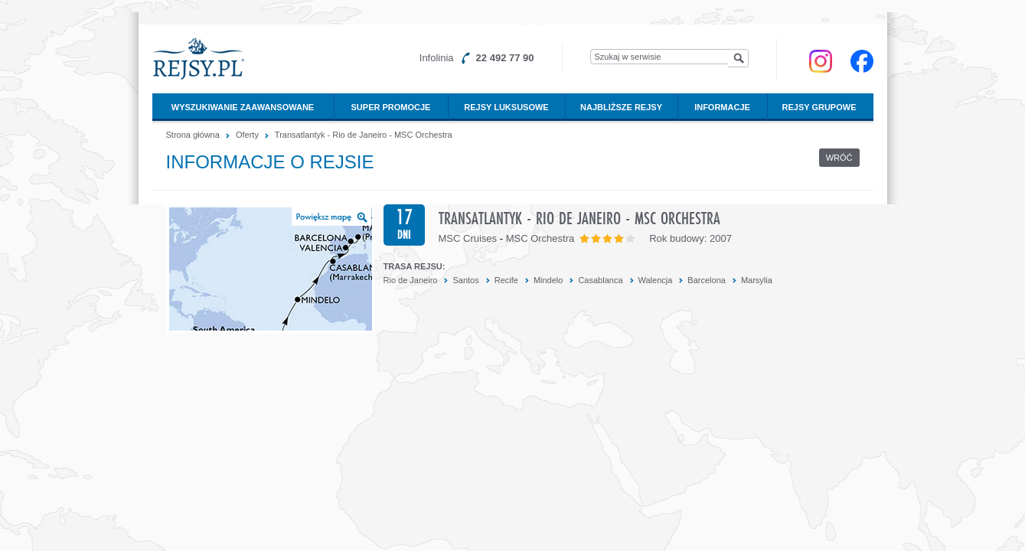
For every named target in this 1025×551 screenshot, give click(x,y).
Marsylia (756, 280)
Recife (506, 280)
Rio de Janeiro (411, 280)
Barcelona (706, 280)
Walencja (655, 280)
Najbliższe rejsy (621, 107)
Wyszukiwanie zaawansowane (242, 107)
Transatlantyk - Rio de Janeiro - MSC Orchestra (363, 134)
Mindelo (548, 280)
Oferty (247, 134)
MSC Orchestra (540, 238)
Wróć (839, 157)
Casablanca (600, 280)
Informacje (722, 107)
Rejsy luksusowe (506, 107)
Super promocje (391, 107)
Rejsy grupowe (819, 107)
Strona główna (193, 134)
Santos (465, 280)
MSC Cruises (468, 238)
